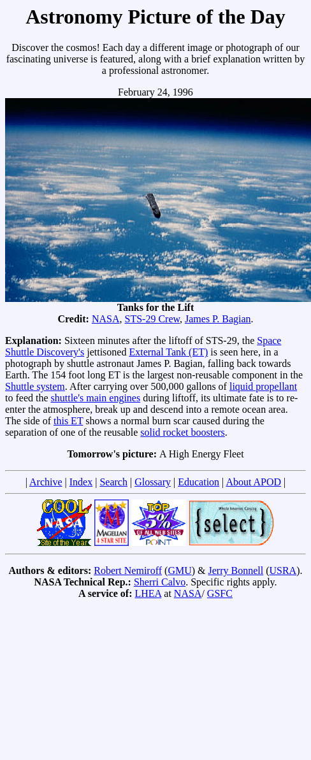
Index (80, 482)
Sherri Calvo (159, 582)
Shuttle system (35, 386)
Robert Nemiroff (128, 570)
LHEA (148, 593)
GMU (179, 570)
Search (113, 482)
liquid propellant (263, 386)
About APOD (253, 482)
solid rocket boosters (182, 432)
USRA (282, 570)
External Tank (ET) (168, 352)
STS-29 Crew (152, 318)
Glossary (152, 482)
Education (198, 482)
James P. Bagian (218, 318)
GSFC (220, 593)
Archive (45, 482)
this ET (68, 420)
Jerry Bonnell (236, 570)
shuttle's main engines (96, 397)
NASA (106, 318)
